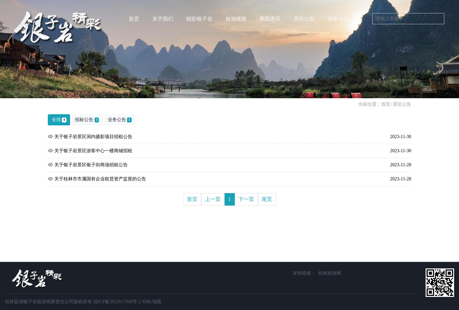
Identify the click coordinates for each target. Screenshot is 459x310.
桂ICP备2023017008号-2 (117, 301)
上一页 (213, 199)
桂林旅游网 (329, 273)
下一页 (246, 199)
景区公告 (402, 104)
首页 (134, 19)
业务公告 (120, 119)
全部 (59, 119)
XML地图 (151, 301)
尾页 (267, 199)
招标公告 (87, 119)
